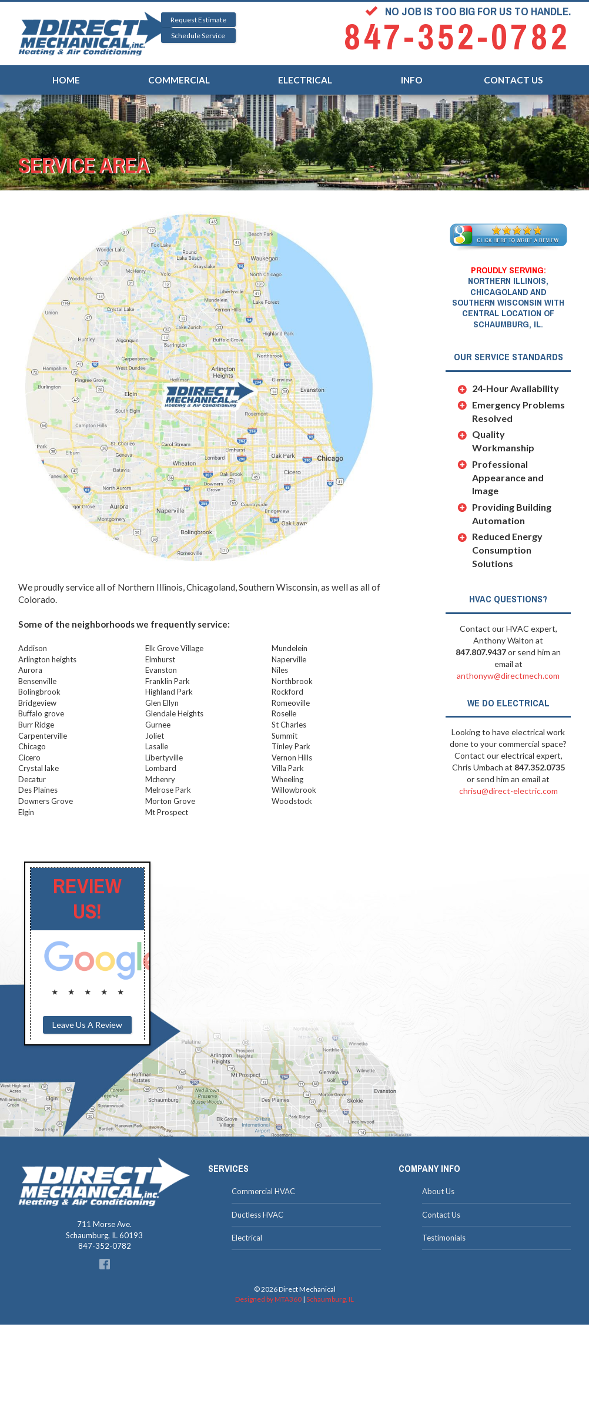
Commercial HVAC (263, 1191)
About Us (438, 1191)
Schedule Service (198, 35)
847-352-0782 (457, 37)
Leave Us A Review (87, 1025)
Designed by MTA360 (268, 1299)
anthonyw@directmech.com (508, 676)
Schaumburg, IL (330, 1299)
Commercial (179, 73)
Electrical (305, 73)
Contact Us (513, 73)
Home (66, 73)
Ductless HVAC (257, 1214)
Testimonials (444, 1237)
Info (412, 73)
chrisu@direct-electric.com (508, 791)
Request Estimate (198, 19)
